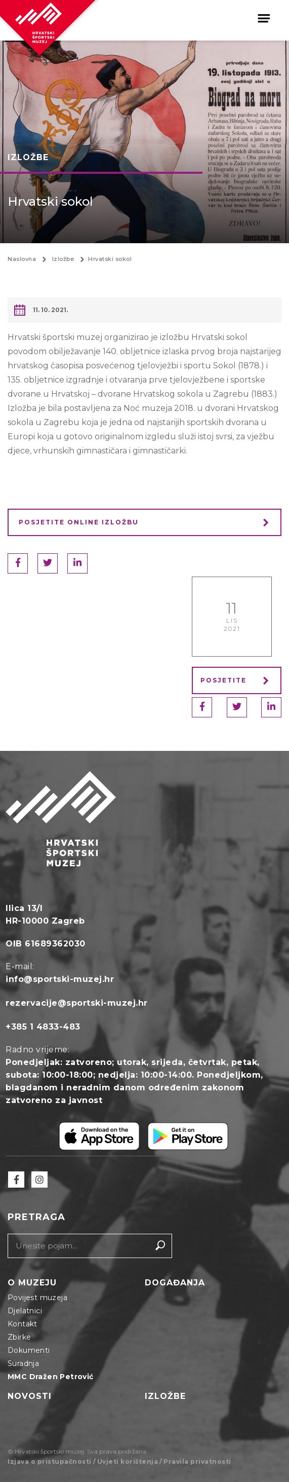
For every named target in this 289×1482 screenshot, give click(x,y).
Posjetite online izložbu (79, 522)
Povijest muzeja (37, 1297)
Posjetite (237, 680)
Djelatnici (25, 1310)
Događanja (175, 1282)
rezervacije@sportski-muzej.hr (77, 1003)
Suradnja (23, 1363)
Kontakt (22, 1323)
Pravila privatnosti (197, 1461)
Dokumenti (29, 1350)
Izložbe (165, 1396)
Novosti (30, 1396)
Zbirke (19, 1337)
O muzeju (32, 1282)
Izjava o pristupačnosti (50, 1461)
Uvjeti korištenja (127, 1461)
